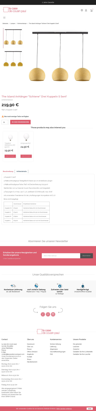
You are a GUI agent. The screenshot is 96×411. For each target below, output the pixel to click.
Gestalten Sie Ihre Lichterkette (83, 352)
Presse (29, 349)
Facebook (43, 314)
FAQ (51, 354)
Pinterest (48, 314)
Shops (29, 359)
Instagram (53, 314)
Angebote (30, 354)
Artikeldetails (22, 171)
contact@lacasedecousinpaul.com (13, 354)
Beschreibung (8, 171)
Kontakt (29, 357)
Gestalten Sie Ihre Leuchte (81, 354)
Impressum (31, 344)
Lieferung (53, 346)
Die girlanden (77, 344)
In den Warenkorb (20, 122)
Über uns (30, 346)
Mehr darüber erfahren (64, 408)
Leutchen (76, 346)
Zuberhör (76, 349)
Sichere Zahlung (55, 344)
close (89, 408)
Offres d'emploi (32, 352)
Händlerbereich (32, 362)
